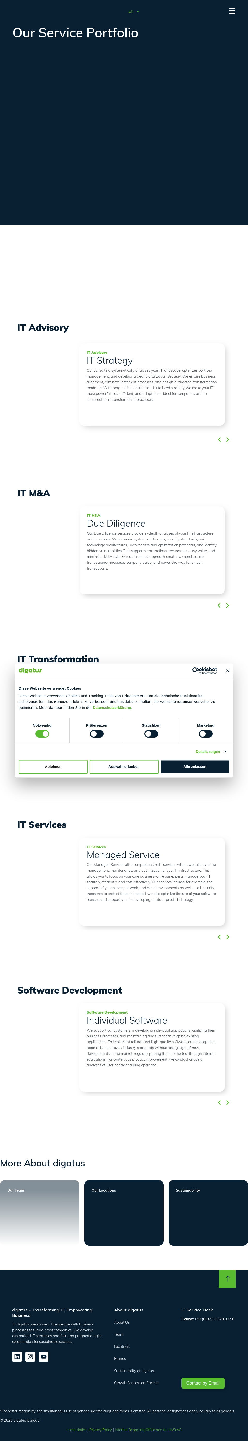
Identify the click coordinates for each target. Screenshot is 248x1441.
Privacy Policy (100, 1429)
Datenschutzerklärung (112, 707)
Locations (122, 1346)
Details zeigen (208, 751)
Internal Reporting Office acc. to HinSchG (148, 1429)
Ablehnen (53, 767)
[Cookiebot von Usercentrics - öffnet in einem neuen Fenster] (196, 670)
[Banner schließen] (227, 670)
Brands (120, 1358)
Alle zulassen (194, 767)
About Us (122, 1322)
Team (118, 1334)
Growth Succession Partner (136, 1382)
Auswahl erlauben (124, 767)
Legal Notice (76, 1429)
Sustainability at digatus (134, 1370)
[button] (134, 11)
